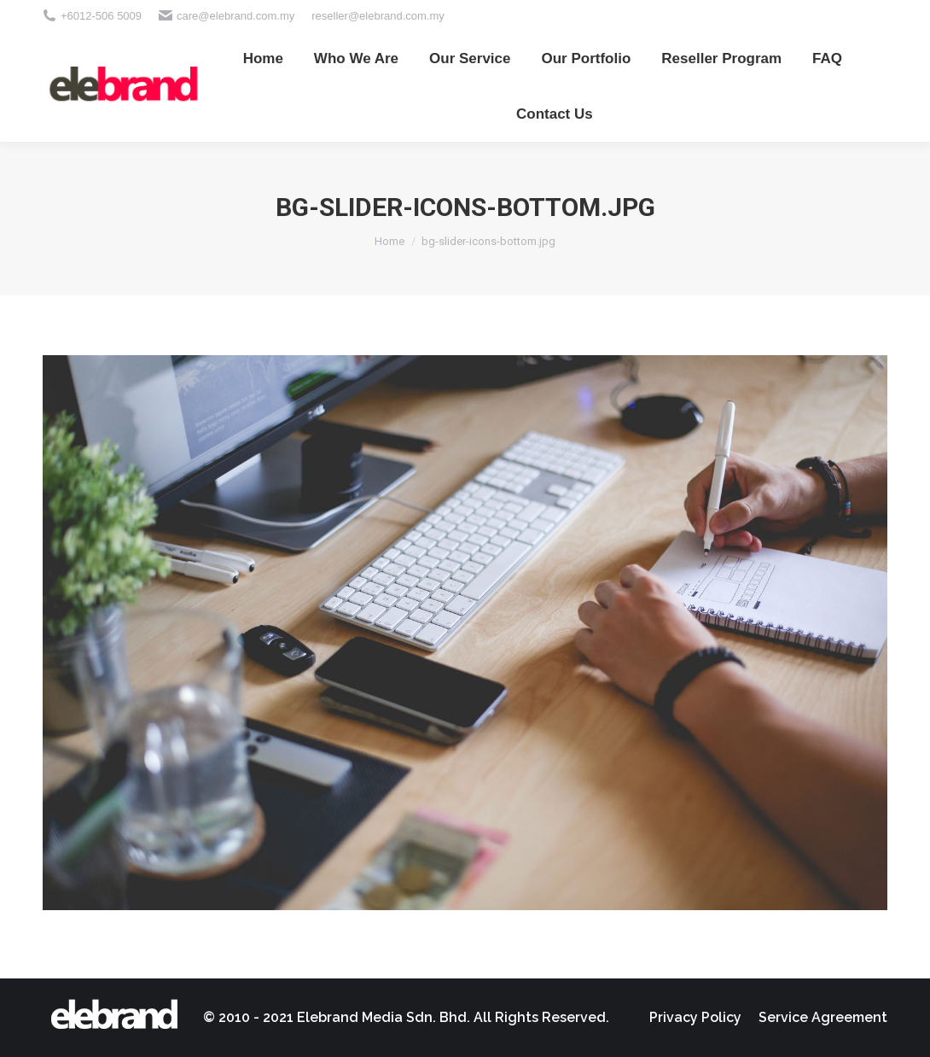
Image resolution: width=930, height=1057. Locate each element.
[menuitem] (263, 58)
